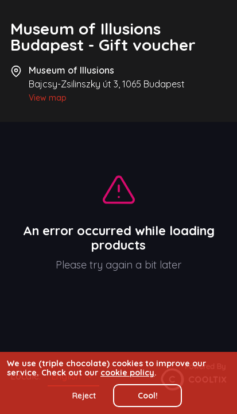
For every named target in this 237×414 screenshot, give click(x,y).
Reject (84, 395)
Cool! (148, 395)
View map (48, 98)
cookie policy (127, 372)
